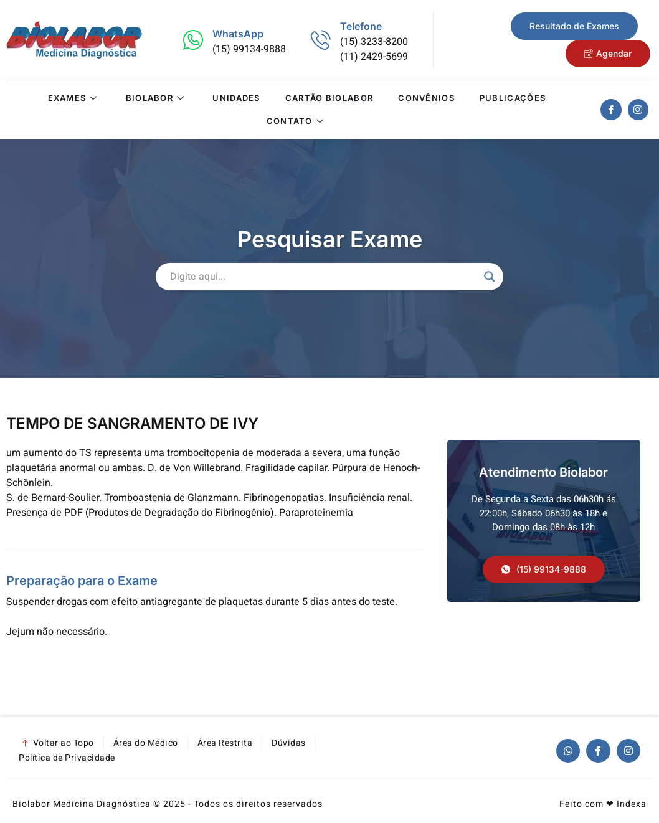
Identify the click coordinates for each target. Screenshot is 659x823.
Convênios (426, 98)
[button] (544, 569)
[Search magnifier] (489, 276)
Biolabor (156, 98)
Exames (73, 98)
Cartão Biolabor (329, 98)
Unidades (236, 98)
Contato (296, 121)
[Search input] (324, 276)
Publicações (513, 98)
